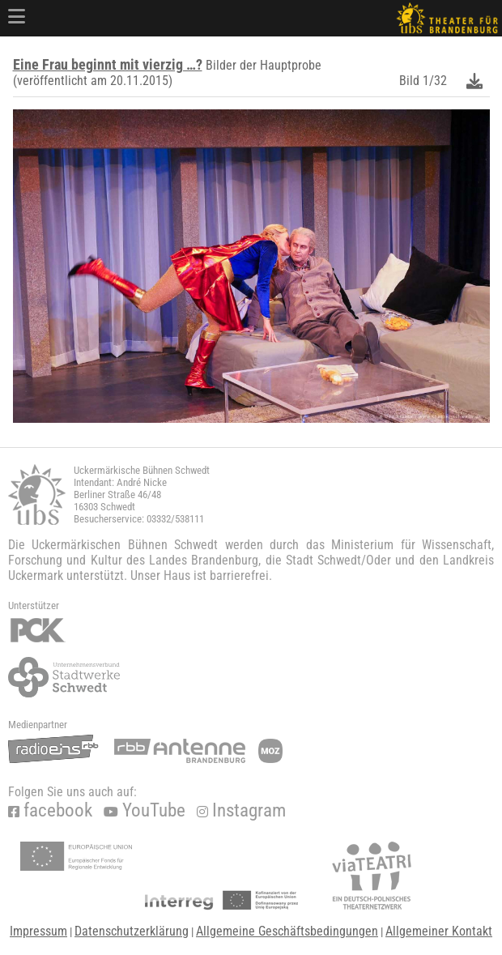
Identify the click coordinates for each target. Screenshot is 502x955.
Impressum (38, 931)
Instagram (241, 810)
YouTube (144, 810)
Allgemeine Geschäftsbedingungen (287, 931)
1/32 (435, 80)
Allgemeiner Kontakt (438, 931)
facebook (50, 810)
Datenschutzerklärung (131, 931)
